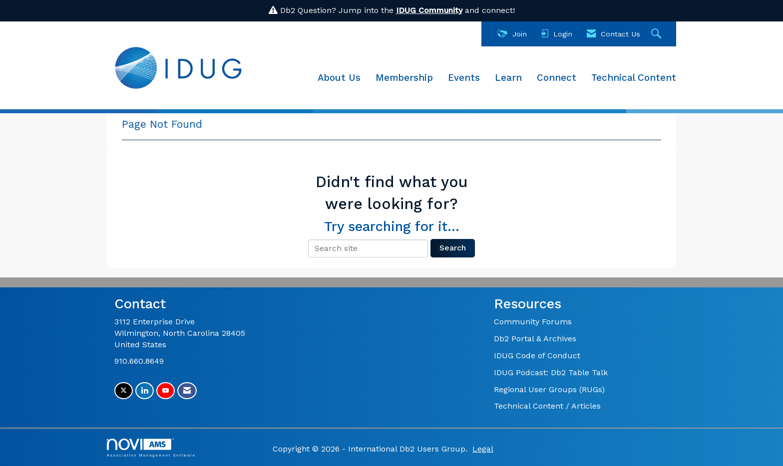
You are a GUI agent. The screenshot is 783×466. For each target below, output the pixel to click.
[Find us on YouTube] (165, 391)
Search (452, 247)
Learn (508, 77)
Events (464, 77)
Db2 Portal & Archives (535, 338)
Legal (482, 449)
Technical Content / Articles (547, 406)
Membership (404, 77)
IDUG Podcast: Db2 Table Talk (551, 372)
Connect (556, 77)
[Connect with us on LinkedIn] (144, 391)
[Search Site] (657, 34)
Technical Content (633, 77)
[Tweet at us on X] (123, 391)
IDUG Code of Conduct (537, 355)
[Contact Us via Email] (187, 391)
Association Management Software (151, 448)
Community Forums (533, 321)
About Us (339, 77)
